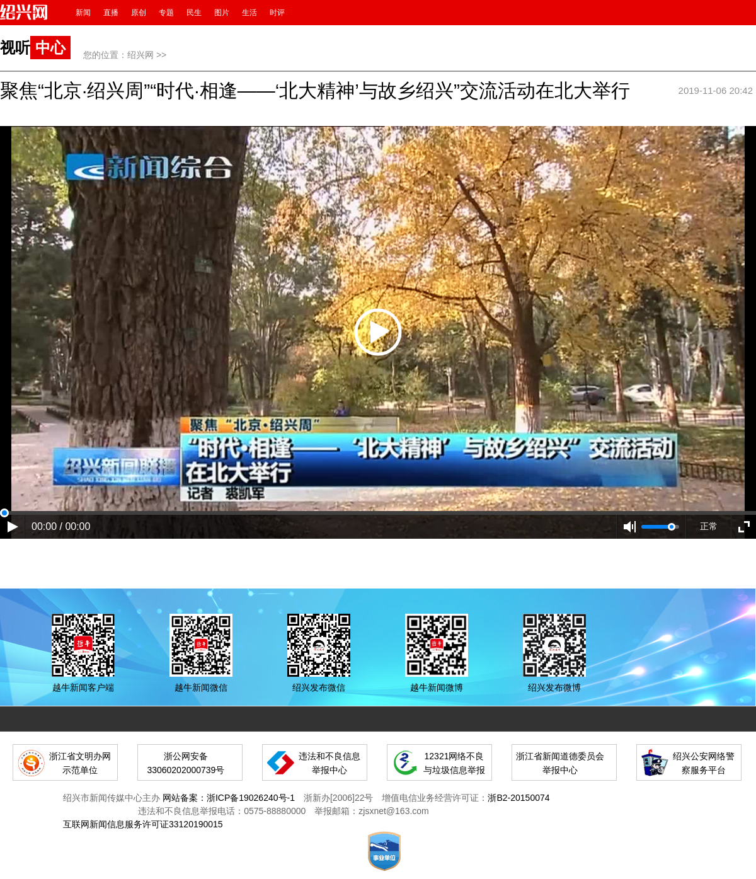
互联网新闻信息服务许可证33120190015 (143, 824)
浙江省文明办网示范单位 (80, 763)
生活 (249, 12)
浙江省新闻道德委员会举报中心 (560, 763)
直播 (110, 12)
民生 (194, 12)
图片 (221, 12)
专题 (166, 12)
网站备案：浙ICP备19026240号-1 (229, 797)
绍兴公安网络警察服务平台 (704, 763)
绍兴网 (140, 54)
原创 (138, 12)
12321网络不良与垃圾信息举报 (454, 763)
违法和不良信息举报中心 (329, 763)
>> (161, 54)
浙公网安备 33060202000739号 (185, 763)
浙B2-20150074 (518, 797)
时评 (277, 12)
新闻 (83, 12)
